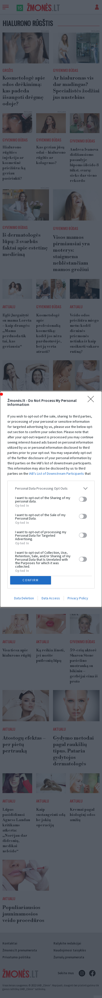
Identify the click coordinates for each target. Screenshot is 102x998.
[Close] (92, 400)
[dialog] (51, 499)
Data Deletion (24, 598)
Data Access (51, 598)
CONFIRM (31, 580)
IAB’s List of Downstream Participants (56, 473)
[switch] (83, 499)
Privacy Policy (78, 598)
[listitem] (51, 488)
